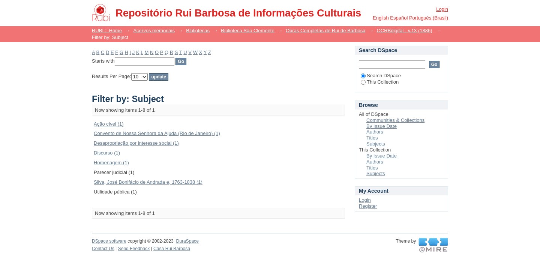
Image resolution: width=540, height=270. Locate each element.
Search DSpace (381, 75)
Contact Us (103, 248)
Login (442, 9)
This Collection (380, 82)
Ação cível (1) (108, 124)
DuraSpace (187, 241)
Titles (372, 138)
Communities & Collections (395, 120)
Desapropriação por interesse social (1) (136, 143)
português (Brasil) (428, 18)
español (399, 18)
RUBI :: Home (107, 30)
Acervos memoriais (154, 30)
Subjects (375, 144)
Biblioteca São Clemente (247, 30)
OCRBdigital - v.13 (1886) (404, 30)
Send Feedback (134, 248)
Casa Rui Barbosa (171, 248)
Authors (374, 132)
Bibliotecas (198, 30)
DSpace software (109, 241)
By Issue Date (381, 126)
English (381, 18)
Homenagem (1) (111, 162)
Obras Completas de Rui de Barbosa (325, 30)
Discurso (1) (107, 153)
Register (368, 206)
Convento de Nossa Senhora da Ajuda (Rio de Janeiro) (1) (157, 133)
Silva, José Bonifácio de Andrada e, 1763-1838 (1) (148, 182)
